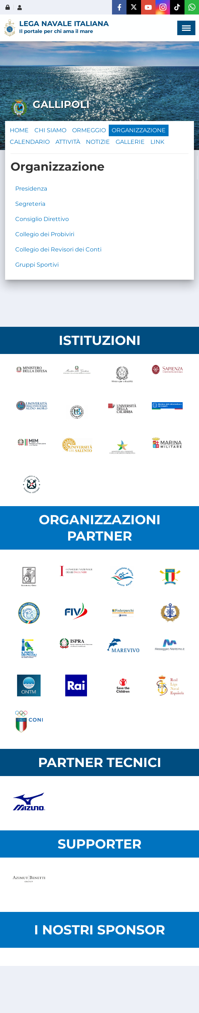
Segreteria (30, 203)
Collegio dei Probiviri (44, 234)
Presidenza (31, 188)
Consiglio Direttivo (42, 219)
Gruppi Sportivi (37, 264)
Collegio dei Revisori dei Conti (58, 249)
